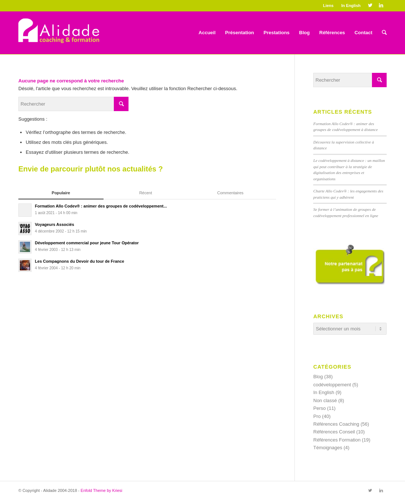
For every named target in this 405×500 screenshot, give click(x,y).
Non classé (325, 400)
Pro (317, 416)
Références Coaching (336, 424)
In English (351, 5)
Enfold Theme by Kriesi (102, 490)
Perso (319, 408)
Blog (318, 376)
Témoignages (327, 447)
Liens (328, 5)
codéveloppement (332, 384)
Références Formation (337, 440)
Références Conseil (334, 432)
